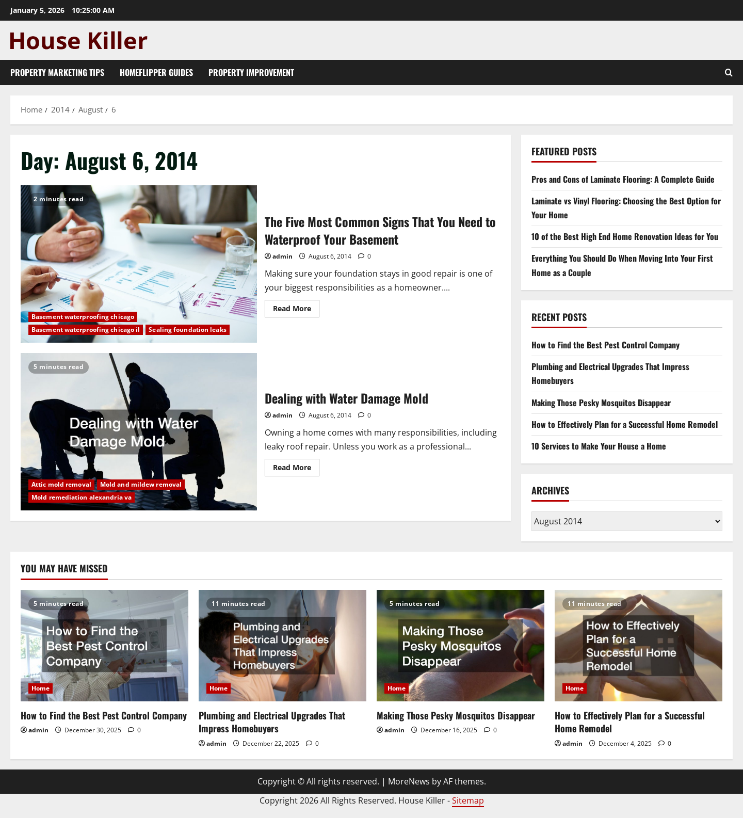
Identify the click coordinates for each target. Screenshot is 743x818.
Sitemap (468, 800)
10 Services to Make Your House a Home (598, 446)
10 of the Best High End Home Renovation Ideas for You (624, 236)
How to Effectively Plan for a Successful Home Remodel (624, 424)
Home (40, 688)
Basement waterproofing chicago (82, 316)
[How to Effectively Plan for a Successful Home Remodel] (638, 646)
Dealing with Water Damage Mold (139, 431)
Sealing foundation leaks (187, 329)
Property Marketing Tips (57, 72)
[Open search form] (729, 72)
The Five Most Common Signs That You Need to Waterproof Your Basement (139, 264)
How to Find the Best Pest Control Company (605, 345)
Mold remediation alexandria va (81, 497)
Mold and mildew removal (141, 484)
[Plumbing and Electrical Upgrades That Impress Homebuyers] (282, 646)
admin (282, 256)
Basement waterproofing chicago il (85, 329)
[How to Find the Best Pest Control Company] (104, 646)
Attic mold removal (61, 484)
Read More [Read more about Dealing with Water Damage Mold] (296, 469)
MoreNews (409, 781)
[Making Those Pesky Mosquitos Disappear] (460, 646)
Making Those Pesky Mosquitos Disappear (601, 402)
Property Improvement (251, 72)
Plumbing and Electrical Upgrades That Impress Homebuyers (272, 722)
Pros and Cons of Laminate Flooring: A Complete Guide (623, 179)
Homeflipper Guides (156, 72)
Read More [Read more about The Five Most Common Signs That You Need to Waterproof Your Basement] (296, 310)
